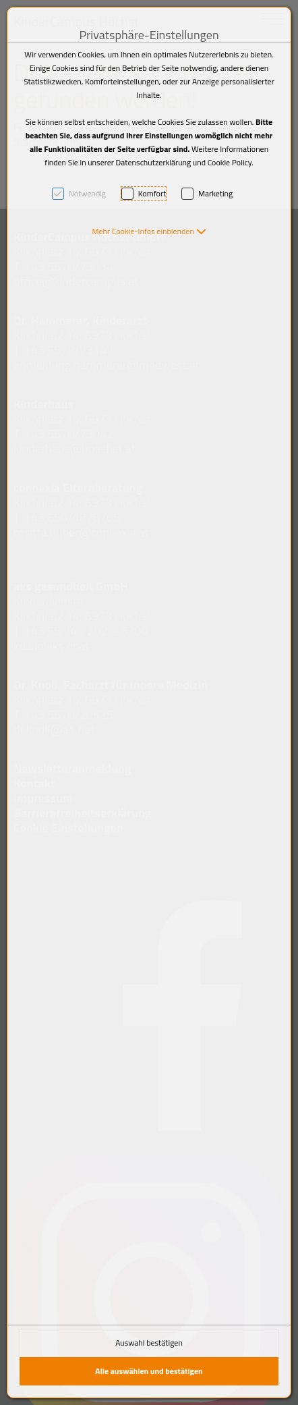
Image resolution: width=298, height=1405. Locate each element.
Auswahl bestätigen (149, 1342)
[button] (148, 231)
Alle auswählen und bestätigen (149, 1371)
